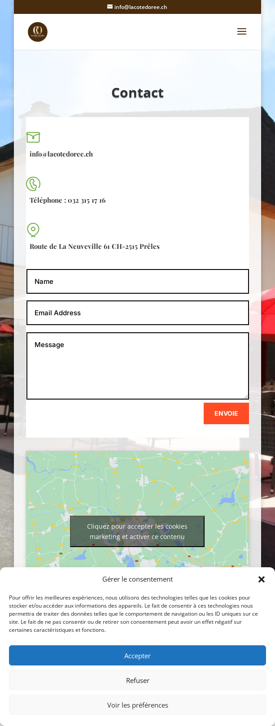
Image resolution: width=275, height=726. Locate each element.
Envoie (226, 413)
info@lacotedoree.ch (61, 153)
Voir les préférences (137, 704)
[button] (261, 579)
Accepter (137, 655)
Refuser (137, 680)
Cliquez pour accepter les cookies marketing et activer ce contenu (137, 531)
